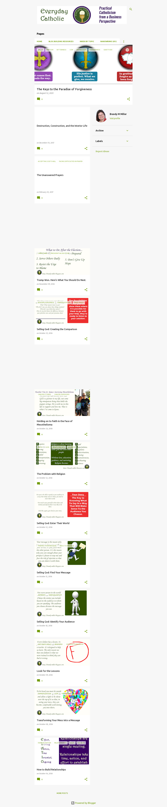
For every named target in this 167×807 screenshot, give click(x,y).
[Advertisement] (61, 226)
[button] (128, 99)
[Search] (131, 9)
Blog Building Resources (61, 41)
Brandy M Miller (118, 114)
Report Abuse (102, 151)
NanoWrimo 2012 (108, 41)
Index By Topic (87, 41)
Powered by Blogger (83, 803)
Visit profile (115, 118)
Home (39, 41)
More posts (62, 793)
